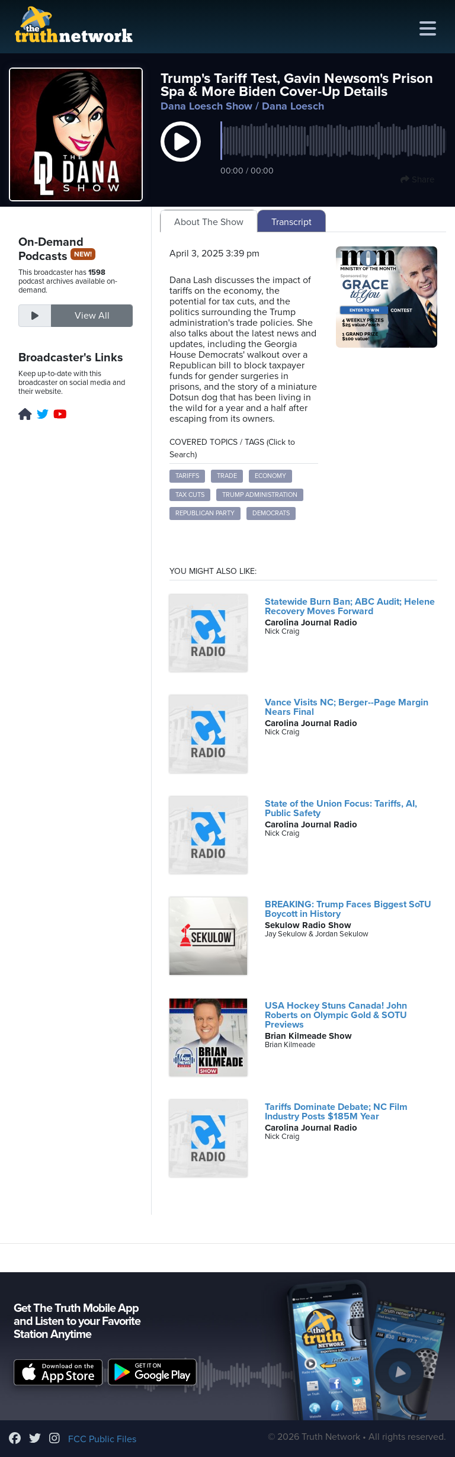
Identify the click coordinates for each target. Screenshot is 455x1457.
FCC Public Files (102, 1439)
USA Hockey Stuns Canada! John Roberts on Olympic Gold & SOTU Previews (336, 1015)
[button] (181, 154)
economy (270, 476)
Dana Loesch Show (206, 106)
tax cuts (189, 495)
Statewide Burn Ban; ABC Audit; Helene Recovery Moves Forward (350, 606)
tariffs (187, 476)
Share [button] (417, 179)
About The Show (208, 222)
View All (92, 316)
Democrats (271, 513)
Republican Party (205, 513)
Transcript (291, 222)
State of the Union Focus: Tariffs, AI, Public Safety (341, 808)
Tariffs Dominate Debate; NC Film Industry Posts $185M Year (336, 1111)
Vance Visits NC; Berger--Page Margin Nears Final (346, 707)
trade (227, 476)
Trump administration (259, 495)
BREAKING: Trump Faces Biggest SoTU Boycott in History (348, 909)
